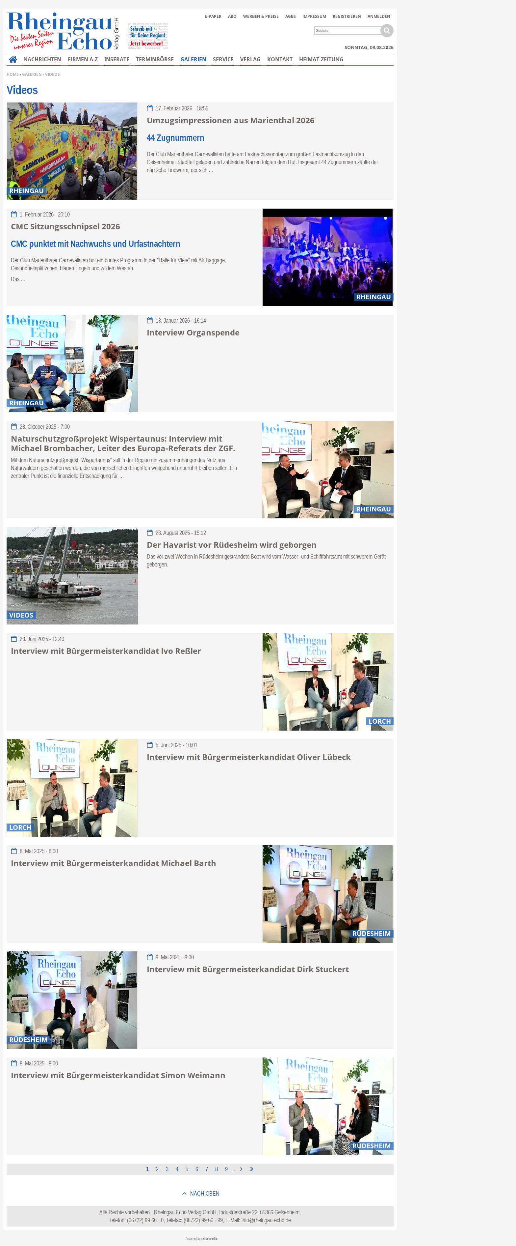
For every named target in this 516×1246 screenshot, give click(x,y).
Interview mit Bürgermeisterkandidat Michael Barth (113, 862)
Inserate (116, 59)
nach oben (204, 1193)
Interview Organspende (193, 332)
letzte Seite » (252, 1168)
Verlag (250, 59)
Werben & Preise (261, 16)
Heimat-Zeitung (321, 59)
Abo (232, 16)
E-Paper (213, 16)
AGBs (290, 16)
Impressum (314, 16)
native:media (209, 1238)
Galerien (32, 74)
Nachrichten (42, 59)
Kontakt (280, 59)
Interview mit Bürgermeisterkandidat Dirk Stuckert (248, 969)
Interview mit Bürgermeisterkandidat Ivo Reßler (106, 650)
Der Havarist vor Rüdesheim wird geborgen (232, 544)
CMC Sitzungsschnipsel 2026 (65, 226)
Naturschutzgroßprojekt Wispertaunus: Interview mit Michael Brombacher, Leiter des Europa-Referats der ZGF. (123, 443)
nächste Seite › (242, 1168)
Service (223, 59)
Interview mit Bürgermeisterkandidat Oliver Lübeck (249, 756)
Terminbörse (155, 59)
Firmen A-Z (83, 59)
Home (13, 74)
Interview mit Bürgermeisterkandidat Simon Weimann (118, 1075)
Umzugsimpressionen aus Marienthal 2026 (231, 120)
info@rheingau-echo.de (266, 1220)
